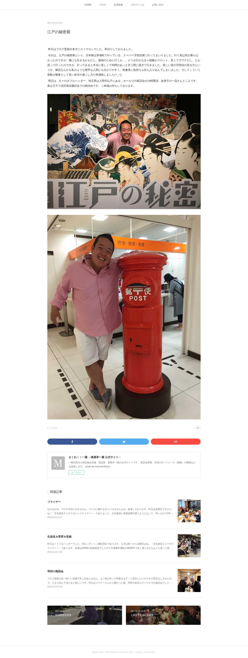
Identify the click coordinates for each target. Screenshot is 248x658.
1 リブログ (52, 428)
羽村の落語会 (55, 571)
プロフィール (137, 4)
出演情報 (118, 4)
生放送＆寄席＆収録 (59, 536)
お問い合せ (157, 4)
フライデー (54, 501)
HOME (88, 4)
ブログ (102, 4)
